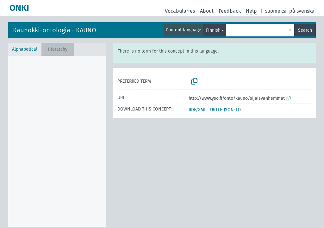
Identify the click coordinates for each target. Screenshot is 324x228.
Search (305, 30)
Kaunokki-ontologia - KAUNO (54, 30)
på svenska (302, 11)
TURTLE (215, 109)
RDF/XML (197, 109)
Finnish (213, 30)
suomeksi (276, 11)
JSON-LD (232, 109)
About (207, 11)
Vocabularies (180, 11)
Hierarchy (57, 49)
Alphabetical (24, 49)
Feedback (230, 11)
